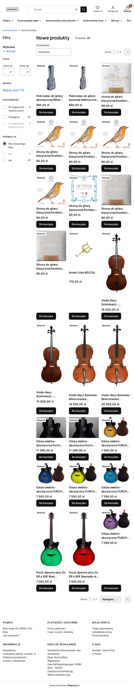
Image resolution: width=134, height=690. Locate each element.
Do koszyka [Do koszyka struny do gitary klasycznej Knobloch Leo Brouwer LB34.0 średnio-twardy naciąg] (111, 112)
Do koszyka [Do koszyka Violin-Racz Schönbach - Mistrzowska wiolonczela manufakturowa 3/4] (46, 410)
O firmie (96, 653)
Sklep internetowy (63, 685)
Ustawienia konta (102, 631)
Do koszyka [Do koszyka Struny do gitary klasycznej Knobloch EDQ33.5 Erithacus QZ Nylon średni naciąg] (46, 168)
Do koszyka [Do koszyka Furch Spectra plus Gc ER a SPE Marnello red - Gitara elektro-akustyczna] (79, 588)
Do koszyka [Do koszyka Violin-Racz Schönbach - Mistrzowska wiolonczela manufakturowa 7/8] (111, 316)
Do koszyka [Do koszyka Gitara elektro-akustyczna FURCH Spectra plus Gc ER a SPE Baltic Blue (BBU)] (111, 503)
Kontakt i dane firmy (103, 650)
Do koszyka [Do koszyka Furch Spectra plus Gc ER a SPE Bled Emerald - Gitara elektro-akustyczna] (46, 588)
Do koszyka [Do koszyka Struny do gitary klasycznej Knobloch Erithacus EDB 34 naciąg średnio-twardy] (111, 168)
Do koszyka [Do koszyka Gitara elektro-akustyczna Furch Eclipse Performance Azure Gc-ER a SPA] (79, 456)
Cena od (7, 65)
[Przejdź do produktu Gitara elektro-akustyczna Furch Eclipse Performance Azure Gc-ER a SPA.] (84, 427)
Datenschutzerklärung (60, 671)
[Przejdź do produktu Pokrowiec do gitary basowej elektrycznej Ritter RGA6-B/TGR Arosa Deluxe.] (84, 78)
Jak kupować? (11, 635)
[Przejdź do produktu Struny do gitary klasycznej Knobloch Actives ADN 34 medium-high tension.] (116, 190)
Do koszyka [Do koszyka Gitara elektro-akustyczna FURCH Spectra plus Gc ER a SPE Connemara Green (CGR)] (79, 503)
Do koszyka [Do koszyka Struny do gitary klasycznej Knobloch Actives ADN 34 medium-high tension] (111, 224)
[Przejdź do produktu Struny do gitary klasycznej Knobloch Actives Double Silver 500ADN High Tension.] (84, 188)
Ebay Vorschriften (57, 657)
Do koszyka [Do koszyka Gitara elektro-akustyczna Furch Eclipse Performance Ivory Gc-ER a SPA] (46, 456)
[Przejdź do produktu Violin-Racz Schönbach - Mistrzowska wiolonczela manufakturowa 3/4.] (51, 355)
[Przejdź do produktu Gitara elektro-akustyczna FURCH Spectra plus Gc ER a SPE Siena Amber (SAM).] (116, 427)
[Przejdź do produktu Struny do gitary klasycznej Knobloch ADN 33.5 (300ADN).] (51, 246)
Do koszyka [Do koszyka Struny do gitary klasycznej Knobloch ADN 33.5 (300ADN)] (46, 316)
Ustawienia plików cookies (18, 653)
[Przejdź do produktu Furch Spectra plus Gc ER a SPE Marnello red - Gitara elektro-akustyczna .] (84, 539)
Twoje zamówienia (102, 628)
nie (10, 160)
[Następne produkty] (110, 599)
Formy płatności (56, 628)
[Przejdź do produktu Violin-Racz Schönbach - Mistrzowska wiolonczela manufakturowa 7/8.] (116, 264)
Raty (5, 631)
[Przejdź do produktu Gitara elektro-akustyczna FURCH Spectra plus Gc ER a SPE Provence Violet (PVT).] (116, 520)
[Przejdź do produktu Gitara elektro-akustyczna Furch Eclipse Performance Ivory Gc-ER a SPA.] (51, 427)
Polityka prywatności (15, 657)
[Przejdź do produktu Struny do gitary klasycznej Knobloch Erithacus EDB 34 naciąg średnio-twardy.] (116, 134)
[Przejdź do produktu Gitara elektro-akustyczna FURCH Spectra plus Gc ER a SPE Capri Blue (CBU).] (51, 473)
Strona (108, 52)
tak (10, 153)
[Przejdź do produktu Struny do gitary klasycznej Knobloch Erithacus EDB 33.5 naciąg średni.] (51, 190)
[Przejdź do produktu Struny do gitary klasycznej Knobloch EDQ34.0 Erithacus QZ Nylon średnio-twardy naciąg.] (84, 134)
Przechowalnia (100, 635)
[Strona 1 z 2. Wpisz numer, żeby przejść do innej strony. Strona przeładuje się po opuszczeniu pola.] (114, 52)
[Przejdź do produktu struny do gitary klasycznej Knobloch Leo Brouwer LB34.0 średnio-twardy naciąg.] (116, 78)
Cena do (24, 65)
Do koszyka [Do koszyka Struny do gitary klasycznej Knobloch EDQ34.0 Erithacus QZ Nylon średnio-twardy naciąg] (79, 168)
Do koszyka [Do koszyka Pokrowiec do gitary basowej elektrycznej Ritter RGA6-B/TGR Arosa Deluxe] (79, 112)
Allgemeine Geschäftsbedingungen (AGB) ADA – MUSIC (64, 664)
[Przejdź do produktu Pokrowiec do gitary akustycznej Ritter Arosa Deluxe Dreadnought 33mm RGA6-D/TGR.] (51, 78)
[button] (83, 9)
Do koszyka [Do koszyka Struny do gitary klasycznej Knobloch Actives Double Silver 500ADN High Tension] (79, 224)
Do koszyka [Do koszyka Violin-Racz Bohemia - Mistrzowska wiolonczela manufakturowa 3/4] (79, 410)
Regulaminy (9, 650)
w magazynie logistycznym (16, 125)
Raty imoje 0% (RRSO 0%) (17, 628)
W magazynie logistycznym (16, 109)
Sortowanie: (43, 45)
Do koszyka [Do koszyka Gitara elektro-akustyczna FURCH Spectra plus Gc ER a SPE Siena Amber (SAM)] (111, 456)
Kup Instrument (10, 30)
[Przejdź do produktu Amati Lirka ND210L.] (84, 250)
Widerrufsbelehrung (58, 674)
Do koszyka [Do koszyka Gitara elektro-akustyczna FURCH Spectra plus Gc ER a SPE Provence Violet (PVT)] (111, 588)
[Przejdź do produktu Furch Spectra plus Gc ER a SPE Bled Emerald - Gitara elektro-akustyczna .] (51, 539)
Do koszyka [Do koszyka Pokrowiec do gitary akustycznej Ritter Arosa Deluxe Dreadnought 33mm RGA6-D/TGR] (46, 112)
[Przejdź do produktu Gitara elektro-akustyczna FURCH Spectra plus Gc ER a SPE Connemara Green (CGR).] (84, 473)
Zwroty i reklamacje (14, 660)
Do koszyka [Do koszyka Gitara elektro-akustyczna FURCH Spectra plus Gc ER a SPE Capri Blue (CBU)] (46, 503)
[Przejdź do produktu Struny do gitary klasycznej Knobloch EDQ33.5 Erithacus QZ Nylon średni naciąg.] (51, 133)
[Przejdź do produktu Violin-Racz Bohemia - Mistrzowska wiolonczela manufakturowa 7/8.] (116, 357)
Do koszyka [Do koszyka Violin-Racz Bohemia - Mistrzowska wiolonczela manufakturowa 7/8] (111, 410)
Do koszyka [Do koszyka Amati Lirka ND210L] (79, 316)
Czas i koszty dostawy (60, 631)
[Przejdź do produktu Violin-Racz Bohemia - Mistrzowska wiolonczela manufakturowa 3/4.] (84, 357)
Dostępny (14, 116)
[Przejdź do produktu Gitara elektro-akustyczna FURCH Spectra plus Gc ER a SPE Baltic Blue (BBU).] (116, 473)
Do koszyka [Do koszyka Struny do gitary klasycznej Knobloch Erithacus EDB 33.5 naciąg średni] (46, 224)
